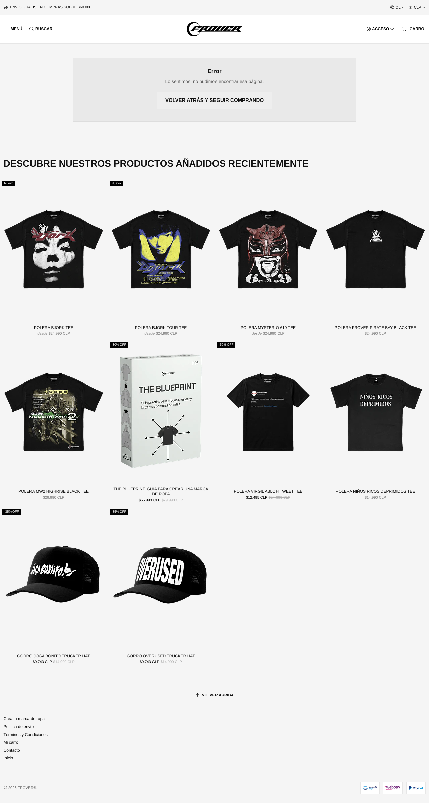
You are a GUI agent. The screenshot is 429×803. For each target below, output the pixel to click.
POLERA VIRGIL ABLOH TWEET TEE (268, 491)
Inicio (8, 758)
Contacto (12, 750)
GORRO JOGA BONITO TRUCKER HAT (53, 656)
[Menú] (14, 29)
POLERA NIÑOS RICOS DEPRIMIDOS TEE (375, 491)
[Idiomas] (397, 7)
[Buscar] (41, 29)
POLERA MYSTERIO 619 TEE (268, 327)
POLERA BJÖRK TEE (53, 327)
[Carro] (412, 29)
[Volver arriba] (215, 695)
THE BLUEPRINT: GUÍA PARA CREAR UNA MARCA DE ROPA (160, 492)
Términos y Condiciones (26, 734)
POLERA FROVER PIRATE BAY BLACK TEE (375, 327)
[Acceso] (380, 29)
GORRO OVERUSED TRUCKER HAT (161, 656)
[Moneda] (416, 7)
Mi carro (11, 742)
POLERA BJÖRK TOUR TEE (161, 327)
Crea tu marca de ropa (24, 718)
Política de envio (19, 726)
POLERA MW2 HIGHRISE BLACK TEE (53, 491)
